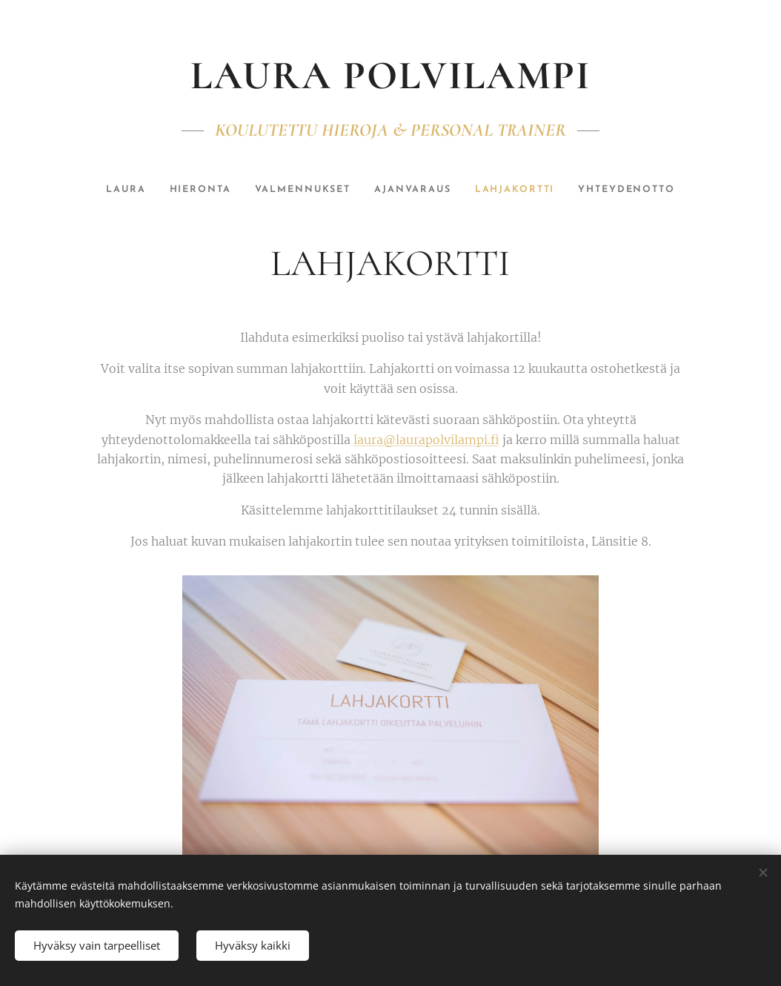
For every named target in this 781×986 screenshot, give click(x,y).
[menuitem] (114, 189)
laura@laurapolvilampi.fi (426, 439)
